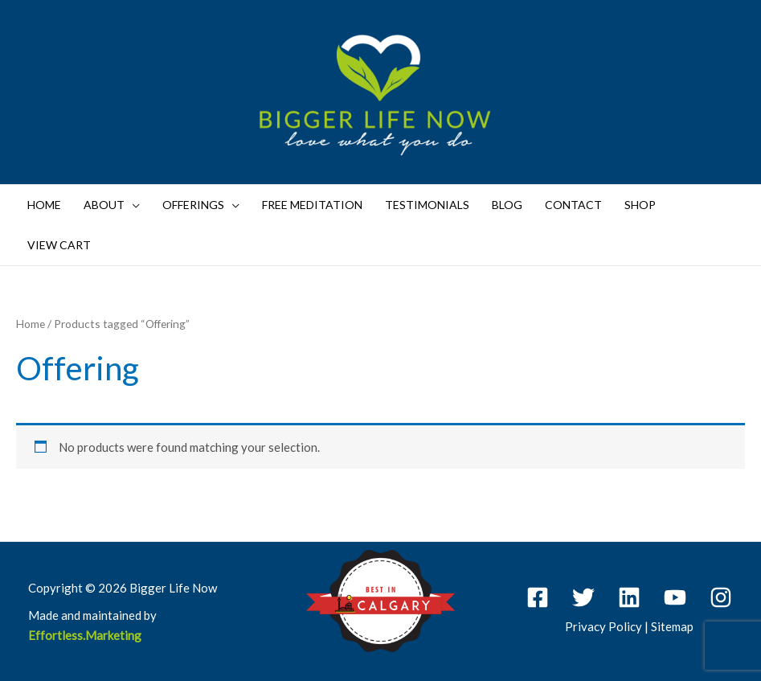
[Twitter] (583, 597)
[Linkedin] (629, 597)
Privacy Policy (603, 626)
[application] (132, 205)
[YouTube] (675, 597)
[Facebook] (537, 597)
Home (30, 323)
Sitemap (672, 626)
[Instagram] (721, 597)
